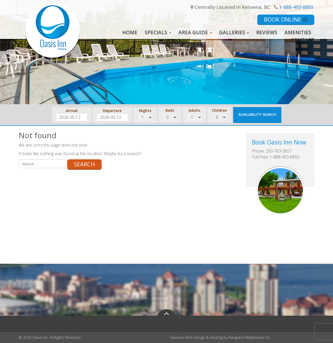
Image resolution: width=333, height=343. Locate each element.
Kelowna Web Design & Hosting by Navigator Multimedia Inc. (220, 337)
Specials (158, 32)
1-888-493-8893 (296, 7)
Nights (145, 110)
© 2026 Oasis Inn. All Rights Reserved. (50, 337)
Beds (169, 110)
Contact (302, 40)
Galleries (234, 32)
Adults (194, 110)
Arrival (72, 110)
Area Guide (195, 32)
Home (129, 32)
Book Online (286, 19)
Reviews (266, 32)
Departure (112, 110)
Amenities (298, 32)
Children (219, 110)
